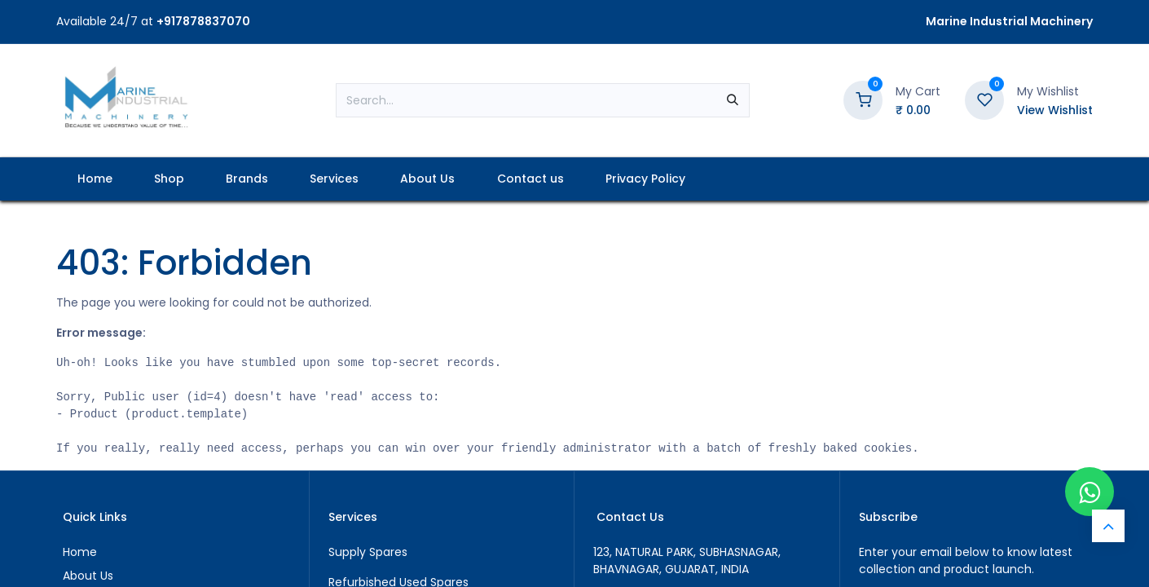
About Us (88, 575)
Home (80, 552)
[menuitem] (94, 179)
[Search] (732, 100)
